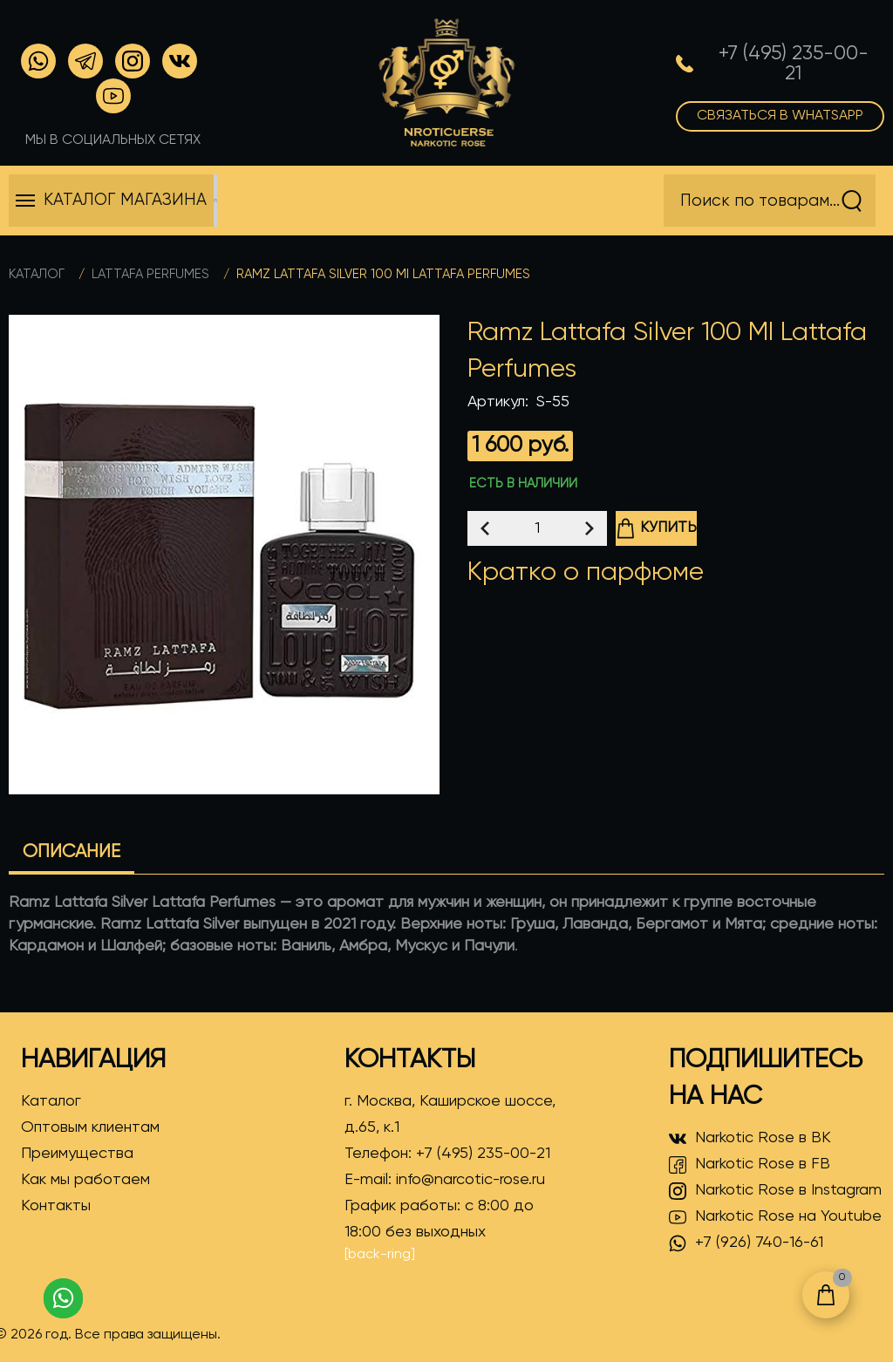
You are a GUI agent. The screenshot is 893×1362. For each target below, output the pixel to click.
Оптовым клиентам (90, 1127)
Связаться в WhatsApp (780, 116)
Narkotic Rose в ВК (750, 1138)
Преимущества (77, 1153)
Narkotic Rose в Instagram (775, 1191)
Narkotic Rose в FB (749, 1165)
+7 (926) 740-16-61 (746, 1243)
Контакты (56, 1206)
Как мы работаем (85, 1180)
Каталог (37, 274)
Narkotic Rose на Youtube (775, 1217)
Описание (71, 852)
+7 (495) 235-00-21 (483, 1153)
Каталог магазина (125, 200)
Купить (656, 528)
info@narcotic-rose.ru (470, 1180)
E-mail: (444, 1180)
